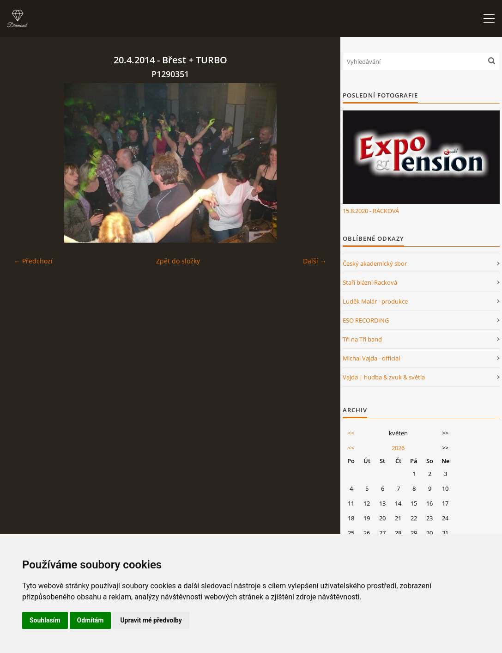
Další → (315, 260)
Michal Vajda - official (371, 358)
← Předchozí (33, 260)
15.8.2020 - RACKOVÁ (371, 211)
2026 (398, 448)
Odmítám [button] (90, 620)
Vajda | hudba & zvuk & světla (384, 377)
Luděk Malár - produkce (375, 301)
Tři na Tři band (362, 339)
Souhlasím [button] (45, 620)
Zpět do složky (178, 260)
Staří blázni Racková (370, 282)
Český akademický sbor (375, 263)
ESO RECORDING (366, 320)
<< (351, 433)
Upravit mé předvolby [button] (150, 620)
